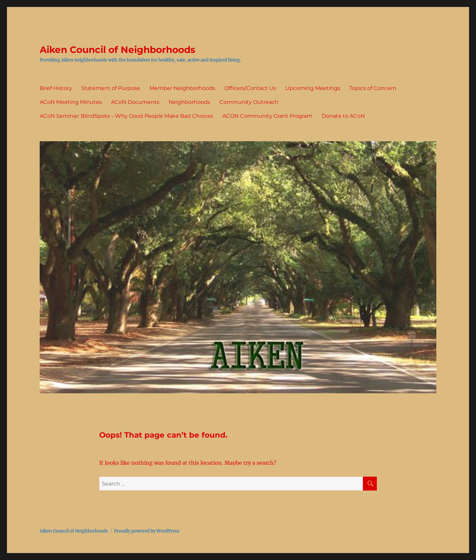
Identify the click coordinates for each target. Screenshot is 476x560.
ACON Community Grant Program (267, 116)
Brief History (56, 88)
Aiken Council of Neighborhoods (117, 49)
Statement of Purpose (110, 88)
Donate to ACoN (343, 116)
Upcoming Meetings (312, 88)
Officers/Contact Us (250, 88)
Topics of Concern (372, 88)
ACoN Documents (135, 102)
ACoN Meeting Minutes (71, 102)
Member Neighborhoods (182, 88)
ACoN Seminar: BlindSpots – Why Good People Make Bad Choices (126, 116)
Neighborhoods (189, 102)
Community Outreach (248, 102)
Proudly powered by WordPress (146, 531)
